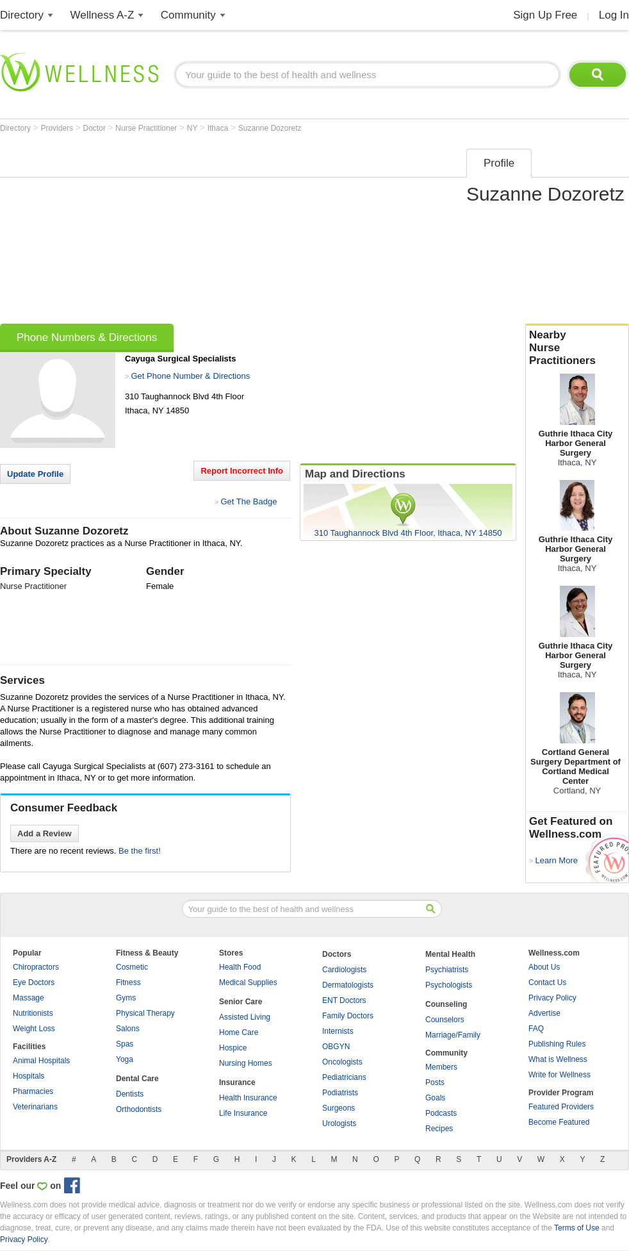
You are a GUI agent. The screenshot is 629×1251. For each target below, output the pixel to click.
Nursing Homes (245, 1063)
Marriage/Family (452, 1035)
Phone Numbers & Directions (87, 337)
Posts (435, 1082)
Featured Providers (561, 1106)
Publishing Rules (556, 1044)
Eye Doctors (33, 982)
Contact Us (547, 982)
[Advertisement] (226, 232)
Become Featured (558, 1122)
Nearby (577, 348)
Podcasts (441, 1113)
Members (441, 1067)
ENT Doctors (344, 1000)
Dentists (129, 1093)
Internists (338, 1031)
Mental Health (450, 954)
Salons (128, 1028)
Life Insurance (243, 1113)
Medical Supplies (248, 982)
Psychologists (448, 985)
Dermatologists (347, 985)
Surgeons (338, 1108)
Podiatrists (340, 1092)
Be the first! (139, 851)
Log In (614, 15)
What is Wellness (557, 1059)
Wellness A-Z (102, 15)
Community (188, 15)
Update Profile (35, 474)
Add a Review (44, 833)
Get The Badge (248, 501)
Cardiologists (344, 969)
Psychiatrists (446, 969)
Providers (57, 128)
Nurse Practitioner (147, 128)
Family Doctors (347, 1015)
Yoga (124, 1059)
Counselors (444, 1019)
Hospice (233, 1047)
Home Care (238, 1032)
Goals (435, 1097)
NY (193, 128)
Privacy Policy (552, 997)
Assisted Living (244, 1017)
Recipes (439, 1128)
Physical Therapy (145, 1013)
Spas (124, 1044)
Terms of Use (577, 1227)
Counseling (446, 1004)
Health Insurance (248, 1097)
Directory (22, 15)
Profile (499, 163)
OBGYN (336, 1046)
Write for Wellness (559, 1074)
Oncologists (342, 1061)
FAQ (536, 1028)
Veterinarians (35, 1106)
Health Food (240, 967)
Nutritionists (33, 1013)
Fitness (128, 982)
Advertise (544, 1013)
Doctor (95, 128)
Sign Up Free (545, 15)
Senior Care (240, 1001)
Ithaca (219, 128)
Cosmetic (132, 967)
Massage (28, 997)
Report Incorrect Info (241, 471)
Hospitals (28, 1076)
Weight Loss (34, 1028)
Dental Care (137, 1078)
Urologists (339, 1123)
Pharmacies (33, 1091)
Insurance (237, 1082)
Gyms (126, 997)
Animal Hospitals (41, 1060)
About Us (544, 967)
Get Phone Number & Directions (190, 376)
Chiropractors (36, 967)
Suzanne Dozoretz (270, 128)
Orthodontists (138, 1109)
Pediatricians (344, 1077)
